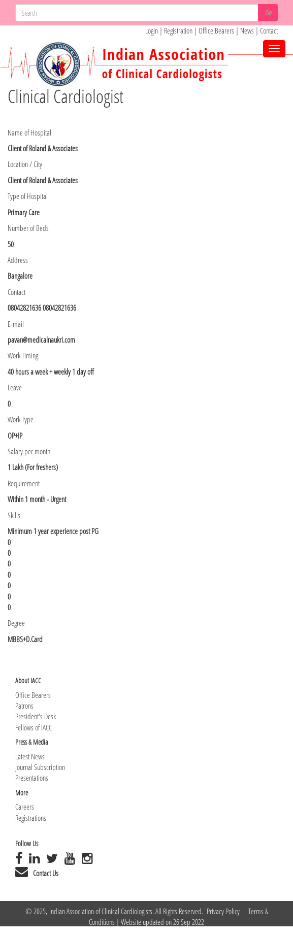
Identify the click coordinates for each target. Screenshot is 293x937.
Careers (24, 806)
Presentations (31, 778)
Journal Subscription (40, 767)
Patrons (24, 705)
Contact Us (45, 873)
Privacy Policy (224, 911)
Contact (269, 30)
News (247, 30)
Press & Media (31, 742)
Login (151, 30)
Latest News (30, 756)
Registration (179, 30)
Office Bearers (216, 30)
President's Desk (35, 716)
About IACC (28, 680)
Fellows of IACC (33, 727)
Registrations (30, 818)
